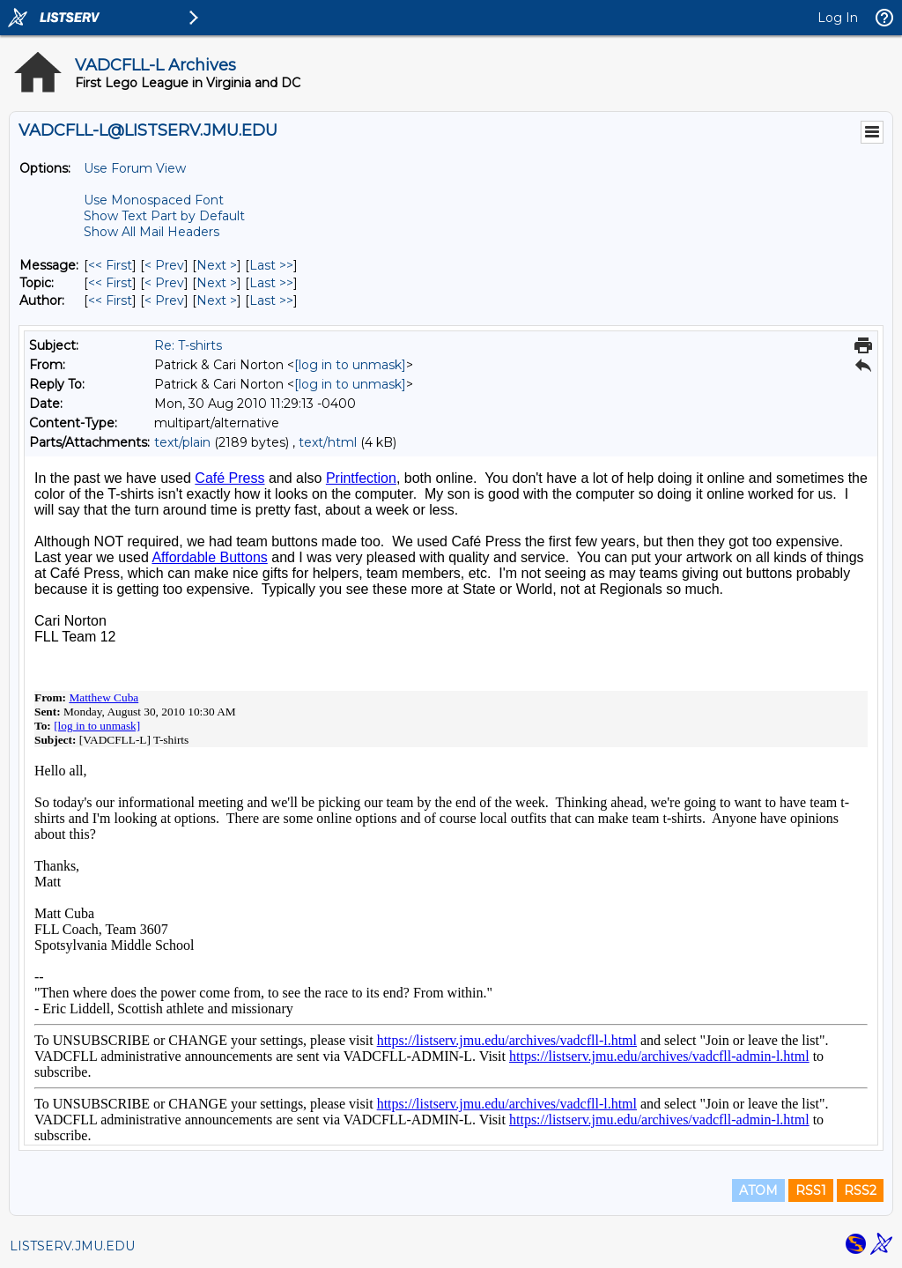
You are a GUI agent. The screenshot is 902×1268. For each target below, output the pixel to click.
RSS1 (810, 1190)
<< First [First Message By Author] (110, 300)
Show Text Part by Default (164, 216)
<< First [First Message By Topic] (110, 283)
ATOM (758, 1190)
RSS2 (860, 1190)
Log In (837, 18)
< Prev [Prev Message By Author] (164, 300)
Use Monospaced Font (154, 200)
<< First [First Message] (110, 265)
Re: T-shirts (188, 345)
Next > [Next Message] (216, 265)
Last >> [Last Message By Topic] (271, 283)
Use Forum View (135, 168)
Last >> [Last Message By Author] (271, 300)
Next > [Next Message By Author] (216, 300)
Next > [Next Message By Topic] (216, 283)
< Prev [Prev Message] (164, 265)
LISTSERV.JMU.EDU (72, 1246)
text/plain (182, 442)
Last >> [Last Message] (271, 265)
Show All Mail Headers (151, 232)
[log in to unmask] (350, 365)
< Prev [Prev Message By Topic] (164, 283)
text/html (328, 442)
